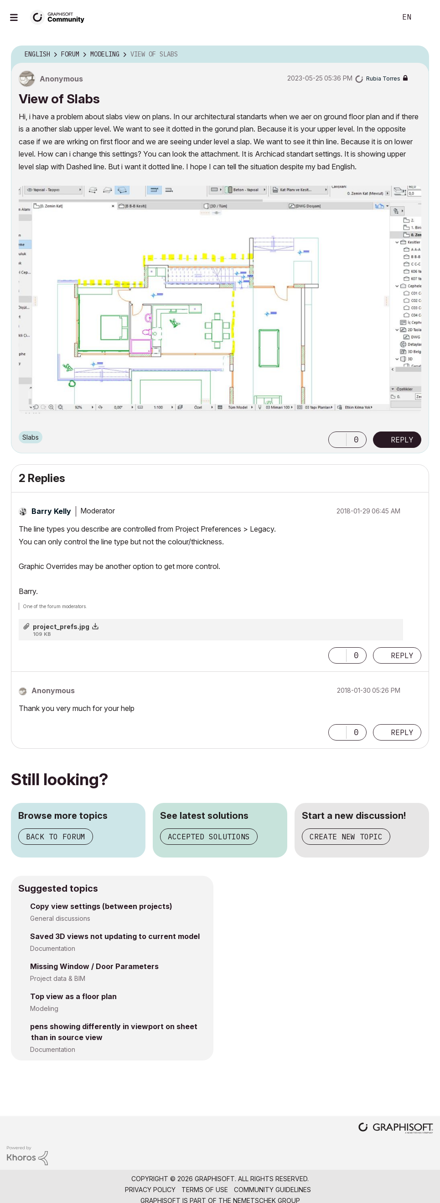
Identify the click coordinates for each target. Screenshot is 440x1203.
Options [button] (416, 55)
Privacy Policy (150, 1189)
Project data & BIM (57, 978)
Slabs (30, 437)
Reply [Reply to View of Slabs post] (402, 439)
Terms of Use (204, 1189)
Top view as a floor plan (73, 996)
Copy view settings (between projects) (101, 906)
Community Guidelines (272, 1189)
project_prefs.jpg (61, 626)
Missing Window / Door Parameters (94, 966)
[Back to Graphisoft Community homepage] (60, 16)
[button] (220, 300)
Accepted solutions (209, 836)
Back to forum (55, 836)
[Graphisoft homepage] (395, 1129)
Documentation (52, 948)
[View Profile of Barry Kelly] (51, 511)
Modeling (44, 1008)
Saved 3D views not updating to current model (115, 936)
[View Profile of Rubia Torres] (383, 78)
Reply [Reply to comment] (402, 655)
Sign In (425, 17)
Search (379, 17)
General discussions (60, 918)
